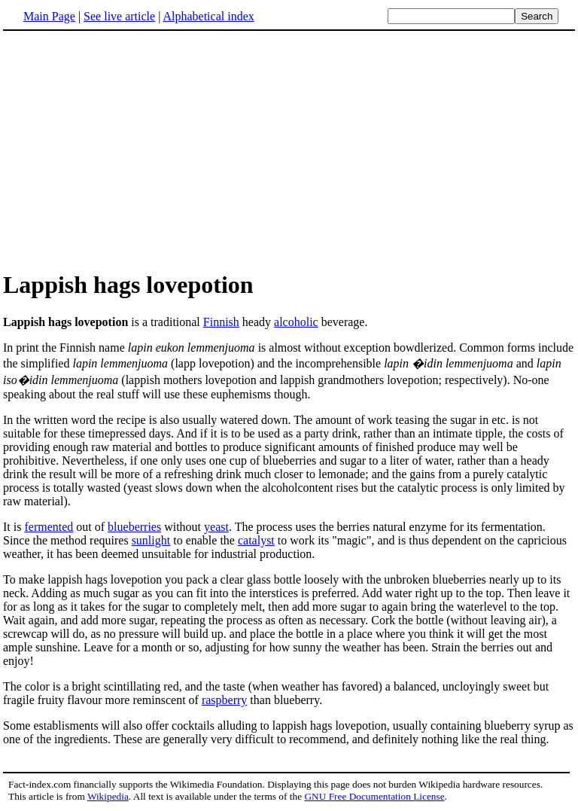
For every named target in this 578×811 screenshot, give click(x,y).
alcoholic (296, 322)
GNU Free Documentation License (374, 796)
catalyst (256, 540)
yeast (216, 526)
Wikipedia (108, 796)
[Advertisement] (289, 149)
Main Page (49, 16)
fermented (48, 526)
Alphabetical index (208, 16)
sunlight (151, 540)
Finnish (221, 322)
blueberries (134, 526)
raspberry (224, 700)
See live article (119, 16)
